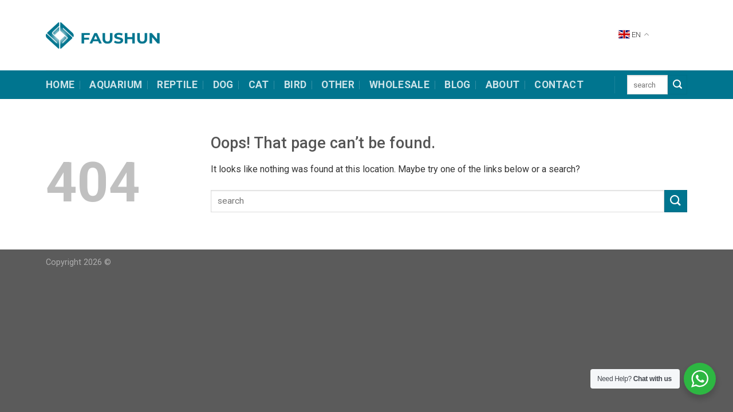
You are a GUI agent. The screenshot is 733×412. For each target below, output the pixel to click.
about (503, 84)
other (337, 84)
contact (558, 84)
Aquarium (115, 84)
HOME (60, 84)
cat (259, 84)
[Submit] (677, 84)
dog (223, 84)
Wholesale (399, 84)
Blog (457, 84)
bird (295, 84)
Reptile (177, 84)
